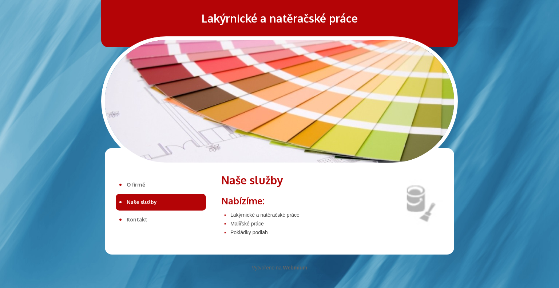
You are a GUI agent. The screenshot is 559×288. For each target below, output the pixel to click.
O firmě (136, 184)
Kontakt (137, 219)
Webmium (295, 268)
